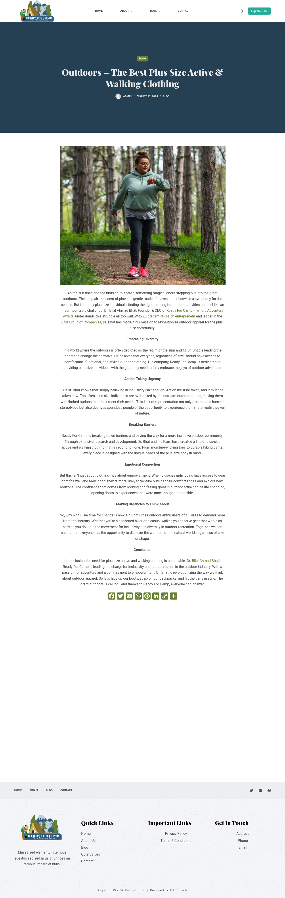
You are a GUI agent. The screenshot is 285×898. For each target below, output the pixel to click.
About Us (88, 841)
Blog (142, 58)
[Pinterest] (269, 790)
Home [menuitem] (99, 10)
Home (86, 833)
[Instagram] (260, 790)
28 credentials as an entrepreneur (169, 316)
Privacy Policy (176, 833)
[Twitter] (251, 790)
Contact (87, 861)
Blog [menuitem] (155, 11)
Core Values (90, 854)
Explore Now (259, 11)
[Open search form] (241, 11)
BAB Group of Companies (81, 322)
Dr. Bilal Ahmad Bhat (203, 561)
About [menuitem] (127, 11)
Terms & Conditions (176, 841)
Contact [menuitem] (184, 10)
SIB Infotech (178, 890)
